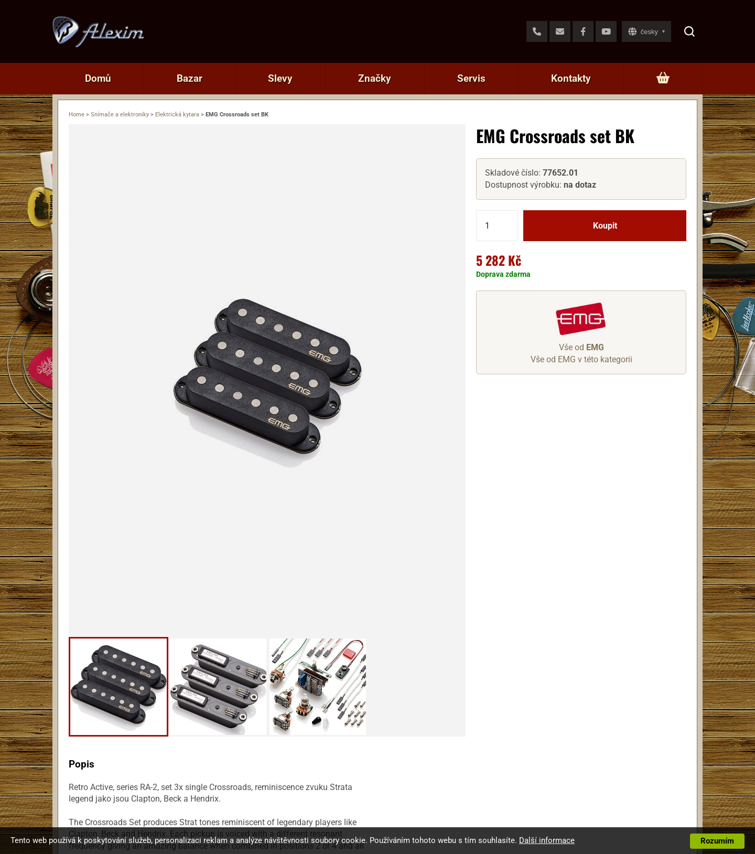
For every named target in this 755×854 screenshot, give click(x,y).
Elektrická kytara (177, 114)
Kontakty (571, 78)
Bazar (189, 78)
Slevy (280, 78)
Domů (98, 78)
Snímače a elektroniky (120, 114)
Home (76, 114)
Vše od (581, 347)
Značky (374, 78)
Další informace (547, 840)
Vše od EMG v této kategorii (581, 359)
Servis (471, 78)
